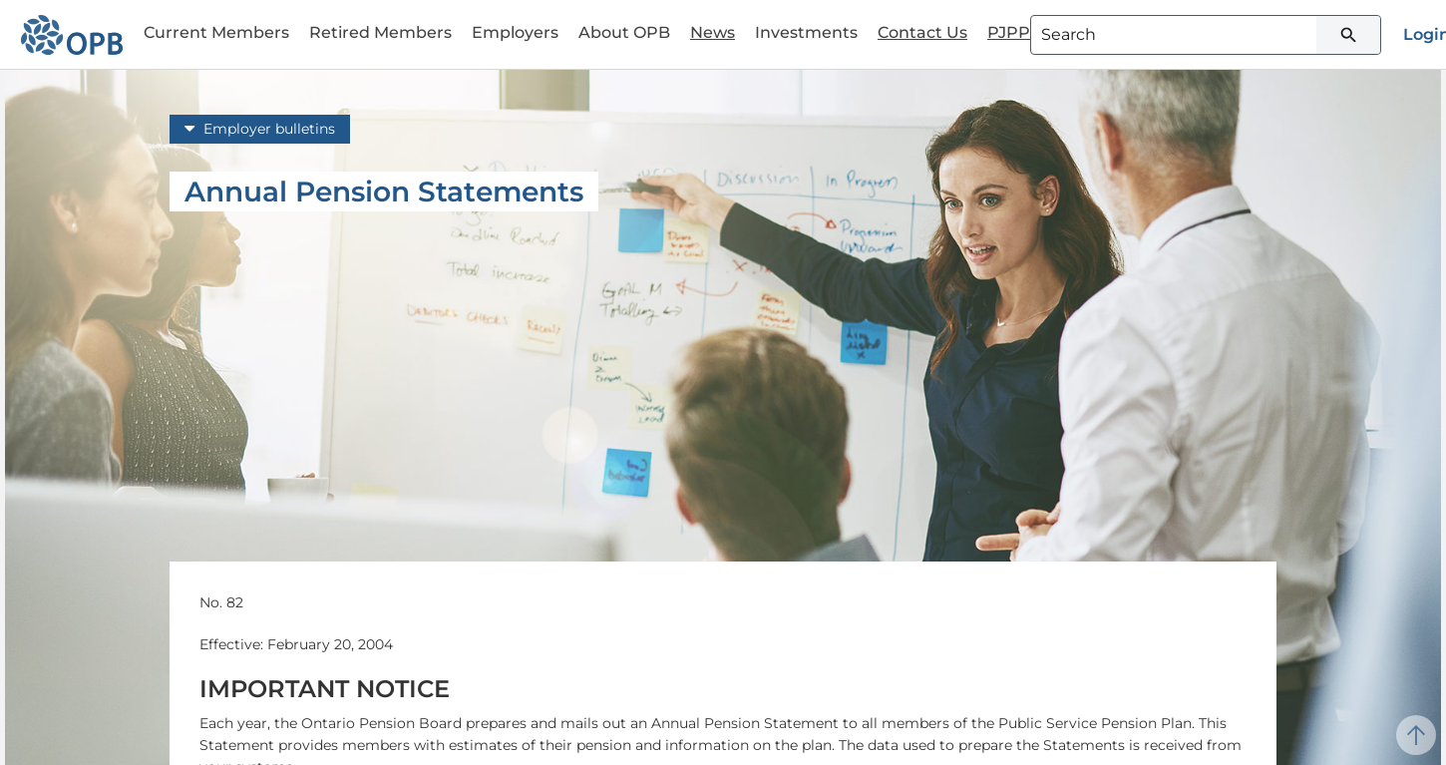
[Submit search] (1348, 35)
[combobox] (1205, 35)
